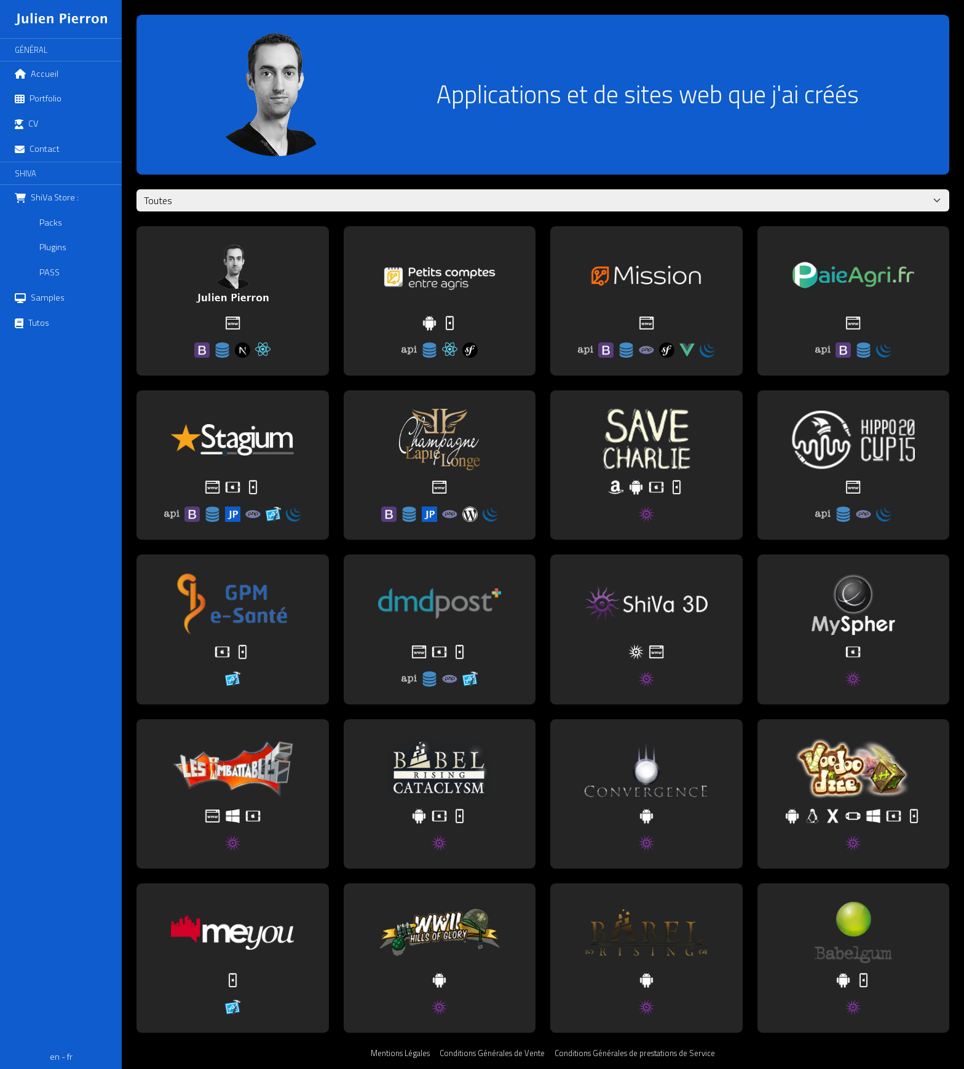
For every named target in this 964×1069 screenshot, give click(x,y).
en (55, 1056)
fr (70, 1056)
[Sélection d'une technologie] (542, 200)
